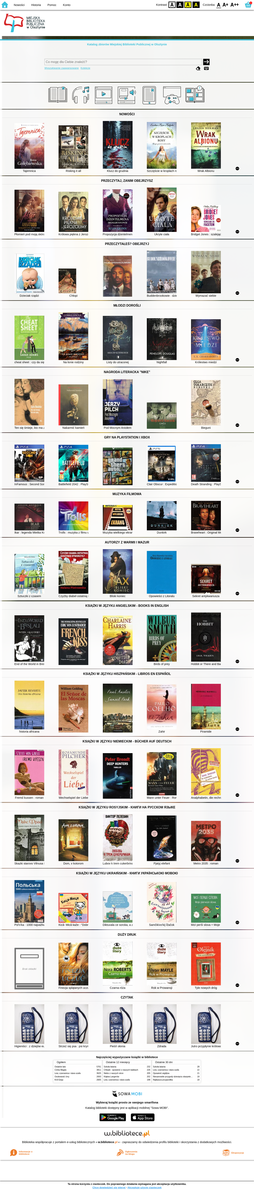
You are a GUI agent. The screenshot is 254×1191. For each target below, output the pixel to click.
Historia (36, 5)
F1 (225, 4)
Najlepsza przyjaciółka (163, 1080)
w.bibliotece (108, 1142)
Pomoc (51, 5)
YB (188, 4)
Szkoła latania (110, 1067)
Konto (66, 5)
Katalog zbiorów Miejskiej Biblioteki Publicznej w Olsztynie (127, 44)
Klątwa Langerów (111, 1077)
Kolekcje (85, 68)
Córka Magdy (60, 1070)
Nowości (19, 5)
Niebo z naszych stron (113, 1073)
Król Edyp (59, 1080)
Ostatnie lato (60, 1067)
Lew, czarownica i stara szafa (68, 1073)
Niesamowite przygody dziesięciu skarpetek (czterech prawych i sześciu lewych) (188, 1077)
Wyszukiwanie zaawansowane (61, 68)
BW (180, 4)
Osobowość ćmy (62, 1077)
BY (196, 4)
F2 (235, 4)
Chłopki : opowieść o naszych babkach (121, 1070)
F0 (218, 4)
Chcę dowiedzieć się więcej (108, 1187)
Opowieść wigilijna (161, 1073)
